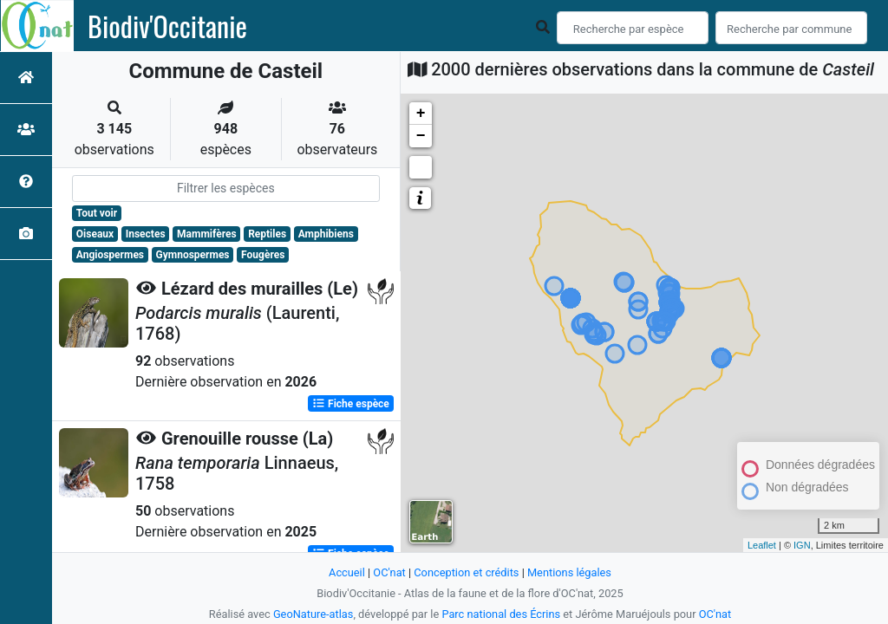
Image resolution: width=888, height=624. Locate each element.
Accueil (347, 572)
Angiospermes (110, 255)
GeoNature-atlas (313, 614)
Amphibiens (326, 234)
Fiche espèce (350, 404)
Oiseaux (95, 234)
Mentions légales (569, 572)
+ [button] (421, 113)
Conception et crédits (466, 572)
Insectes (146, 234)
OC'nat (389, 572)
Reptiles (267, 234)
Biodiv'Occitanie (167, 26)
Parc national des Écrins (500, 614)
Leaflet (762, 545)
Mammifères (206, 234)
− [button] (421, 136)
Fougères (262, 255)
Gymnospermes (193, 255)
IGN (802, 545)
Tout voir (96, 213)
